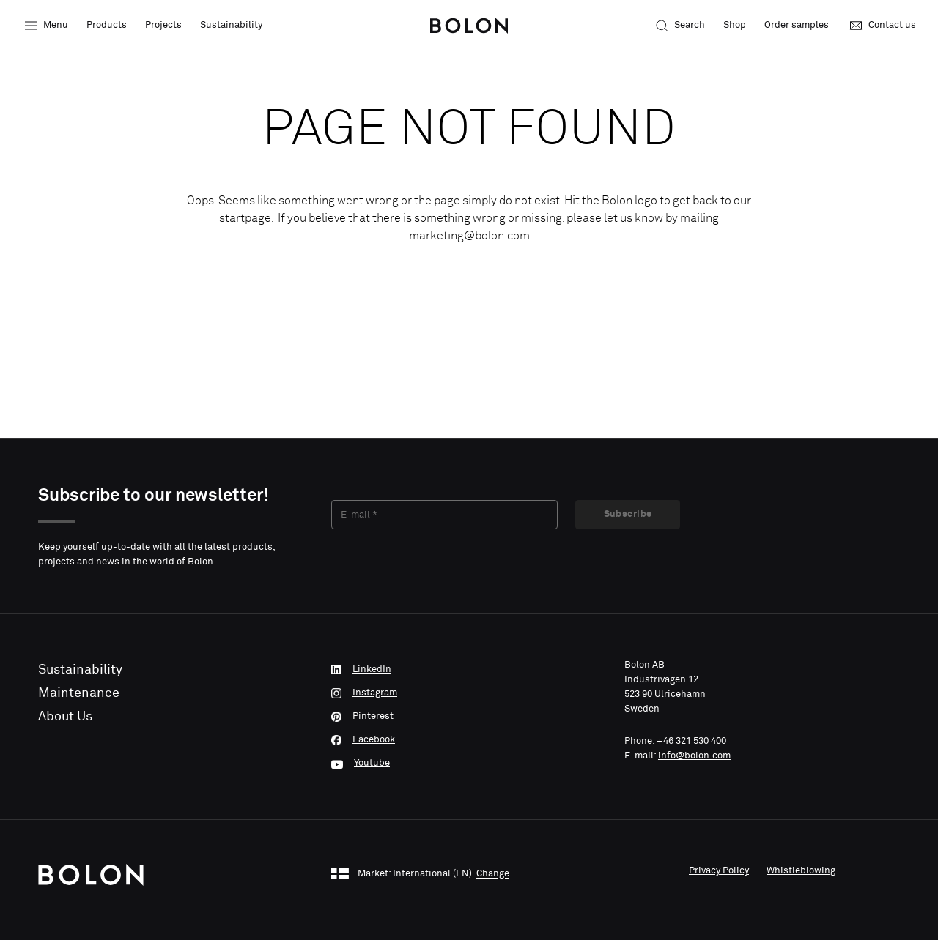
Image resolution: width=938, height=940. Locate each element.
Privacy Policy (719, 871)
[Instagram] (469, 693)
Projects (163, 25)
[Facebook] (469, 740)
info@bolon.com (694, 756)
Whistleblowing (801, 871)
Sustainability (231, 25)
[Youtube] (469, 763)
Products (106, 25)
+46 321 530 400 (691, 741)
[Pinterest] (469, 716)
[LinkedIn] (469, 670)
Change (492, 874)
